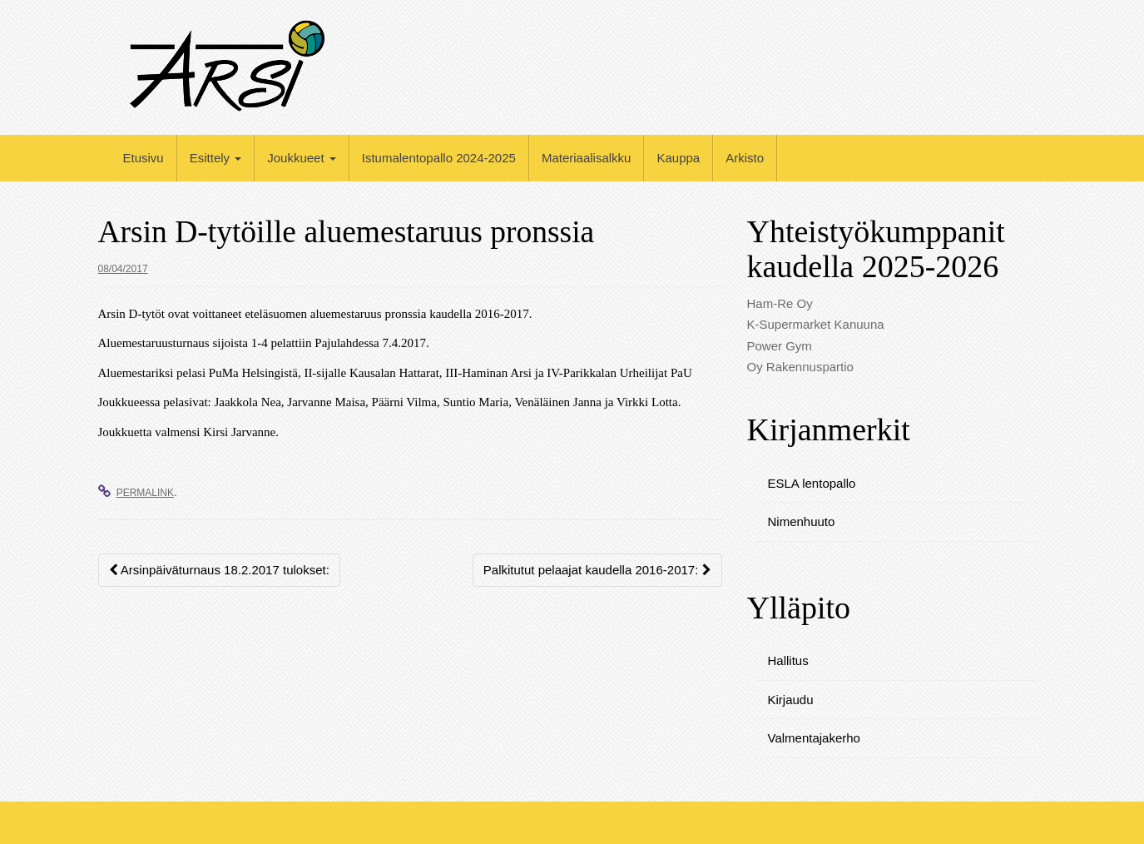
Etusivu (143, 158)
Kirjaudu (791, 700)
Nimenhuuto (801, 521)
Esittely (216, 158)
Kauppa (678, 158)
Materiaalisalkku (586, 158)
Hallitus (788, 660)
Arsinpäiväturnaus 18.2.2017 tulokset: (219, 570)
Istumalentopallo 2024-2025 (439, 158)
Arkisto (745, 158)
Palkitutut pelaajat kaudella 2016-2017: (597, 570)
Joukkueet (301, 158)
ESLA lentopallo (812, 483)
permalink (145, 493)
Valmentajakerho (814, 738)
